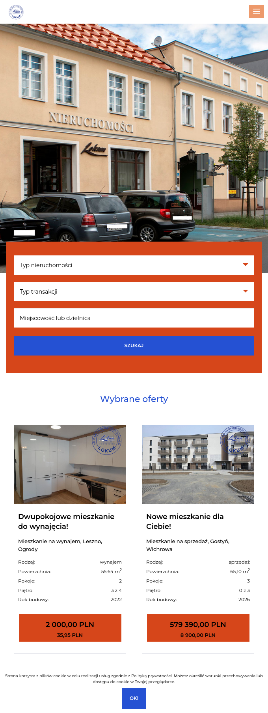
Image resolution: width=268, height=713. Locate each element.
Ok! (134, 698)
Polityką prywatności (151, 675)
